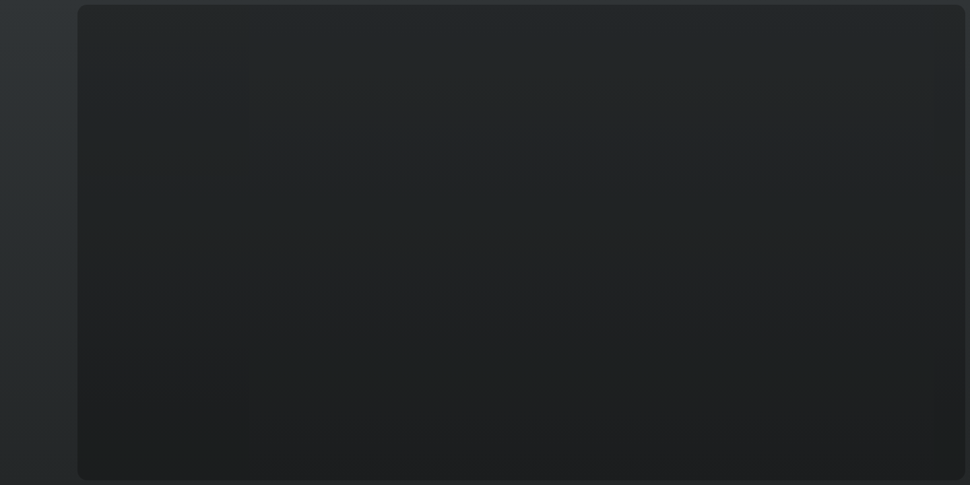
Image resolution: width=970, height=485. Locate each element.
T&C (36, 466)
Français (36, 459)
